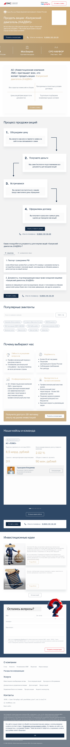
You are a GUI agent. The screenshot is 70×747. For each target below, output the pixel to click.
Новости (11, 667)
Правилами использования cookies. (34, 726)
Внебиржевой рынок (13, 440)
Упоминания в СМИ (22, 667)
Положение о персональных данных (13, 740)
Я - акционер (9, 253)
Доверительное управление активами (15, 685)
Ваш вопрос (9, 627)
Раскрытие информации (14, 671)
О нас (5, 667)
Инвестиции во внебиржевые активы (15, 681)
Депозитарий (33, 685)
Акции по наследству (42, 689)
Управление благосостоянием (13, 689)
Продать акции (29, 689)
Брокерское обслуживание (51, 681)
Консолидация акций (34, 681)
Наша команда (43, 667)
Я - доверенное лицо (25, 253)
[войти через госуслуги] (45, 4)
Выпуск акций (44, 685)
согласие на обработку (20, 639)
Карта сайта (7, 706)
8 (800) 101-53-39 (51, 37)
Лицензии (34, 667)
